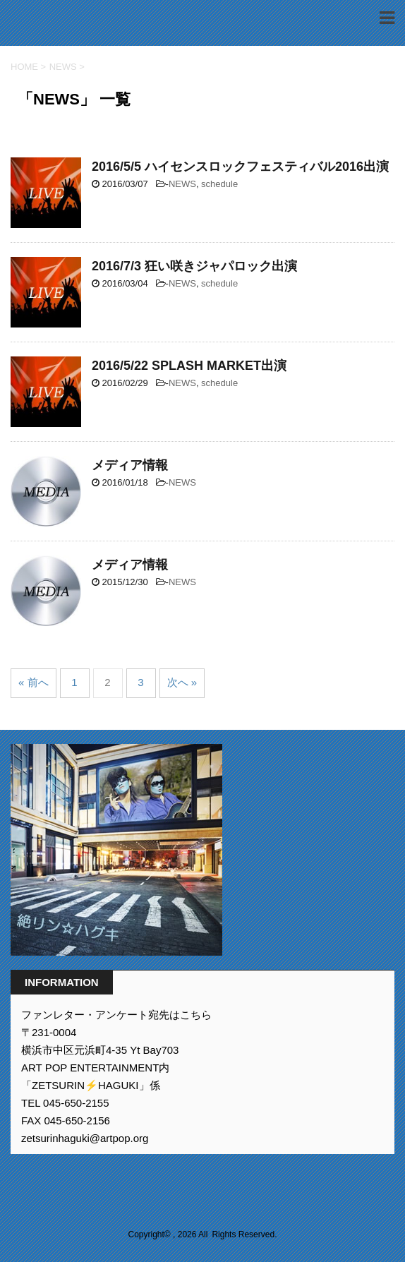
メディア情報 (130, 465)
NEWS (182, 184)
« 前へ (33, 682)
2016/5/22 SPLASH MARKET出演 (189, 366)
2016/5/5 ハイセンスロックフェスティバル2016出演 (240, 167)
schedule (219, 184)
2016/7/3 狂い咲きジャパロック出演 (194, 266)
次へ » (182, 682)
